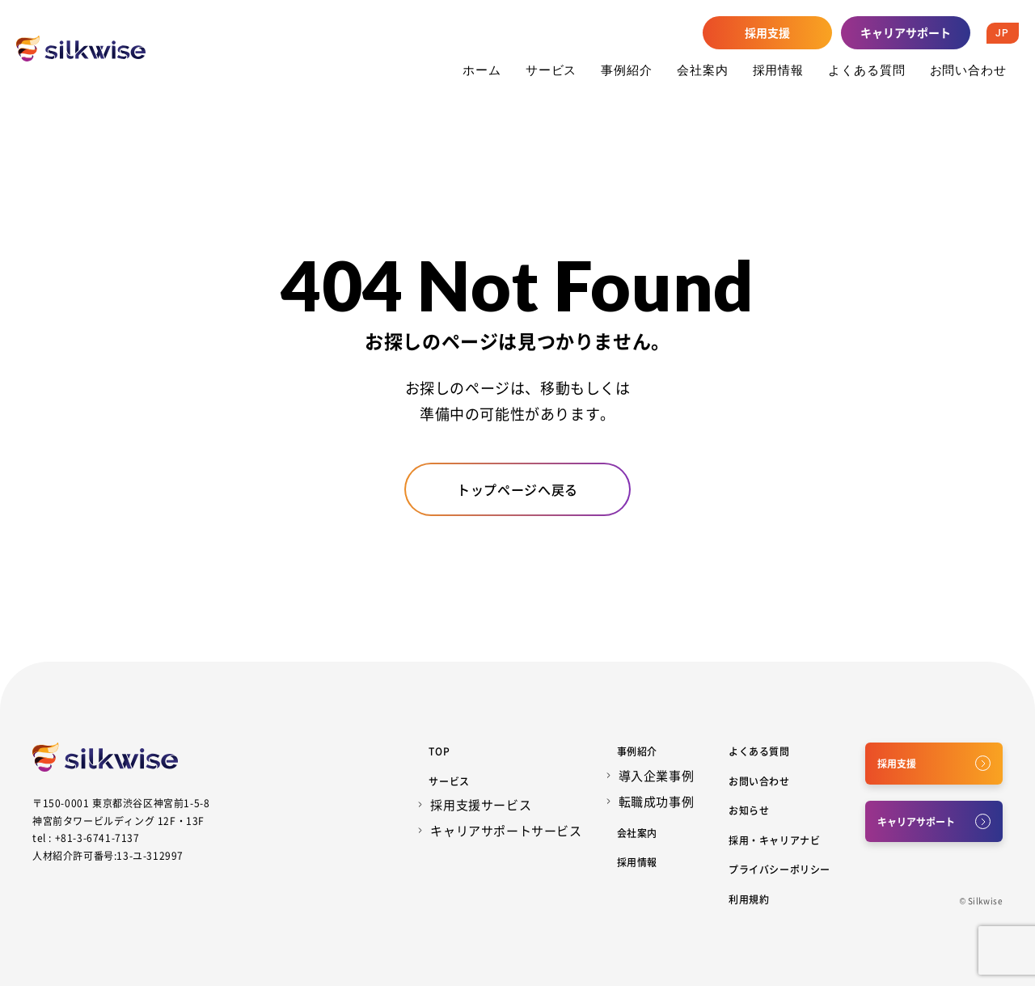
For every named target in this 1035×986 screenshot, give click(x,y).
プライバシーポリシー (779, 869)
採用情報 (779, 69)
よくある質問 (866, 69)
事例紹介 (627, 69)
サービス (551, 69)
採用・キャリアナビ (774, 840)
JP (1002, 33)
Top (439, 751)
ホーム (482, 69)
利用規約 (749, 899)
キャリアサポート (905, 32)
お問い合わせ (968, 69)
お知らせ (749, 810)
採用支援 (767, 32)
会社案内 (703, 69)
